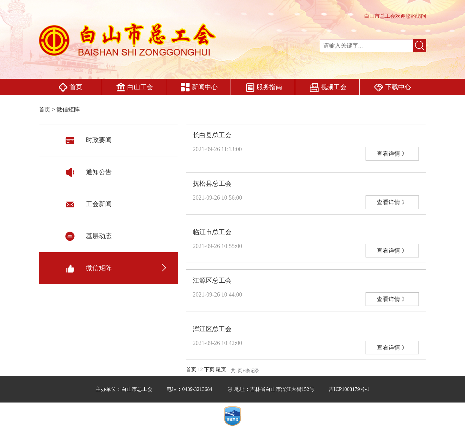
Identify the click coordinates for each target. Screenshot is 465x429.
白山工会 (134, 87)
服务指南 (263, 87)
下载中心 (392, 87)
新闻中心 (199, 87)
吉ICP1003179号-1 (349, 389)
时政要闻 (88, 139)
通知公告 (88, 171)
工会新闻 (88, 203)
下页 (209, 369)
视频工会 (327, 87)
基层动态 (88, 235)
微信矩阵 (88, 267)
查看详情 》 (392, 154)
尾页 (221, 369)
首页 (70, 87)
